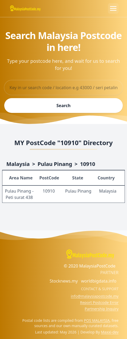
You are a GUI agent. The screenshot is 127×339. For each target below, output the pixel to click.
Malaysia (18, 164)
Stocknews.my (63, 281)
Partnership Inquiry (102, 308)
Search (63, 105)
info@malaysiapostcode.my (95, 296)
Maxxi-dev (110, 332)
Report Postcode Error (99, 302)
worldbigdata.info (98, 281)
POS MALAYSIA (97, 320)
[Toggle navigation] (113, 8)
